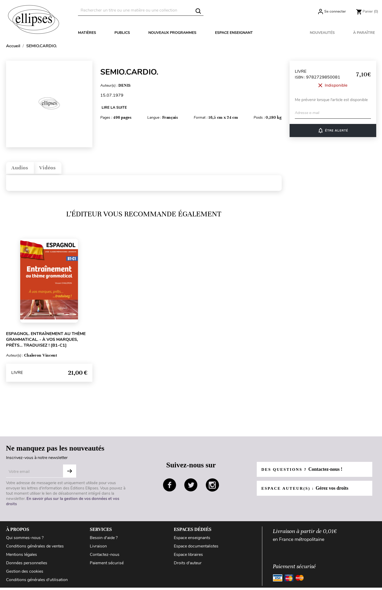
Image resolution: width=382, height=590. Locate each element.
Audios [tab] (22, 169)
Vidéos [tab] (54, 169)
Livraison (98, 548)
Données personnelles (26, 565)
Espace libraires (188, 557)
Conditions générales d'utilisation (37, 582)
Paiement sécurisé (107, 565)
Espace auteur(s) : (306, 490)
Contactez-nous (104, 557)
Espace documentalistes (196, 548)
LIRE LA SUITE (114, 107)
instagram (212, 487)
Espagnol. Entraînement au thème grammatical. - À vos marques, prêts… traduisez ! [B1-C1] (46, 342)
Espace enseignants (192, 540)
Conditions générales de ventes (35, 548)
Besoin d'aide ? (104, 540)
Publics (122, 32)
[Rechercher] (140, 10)
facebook (169, 487)
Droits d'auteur (188, 565)
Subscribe (69, 473)
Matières (87, 32)
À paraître (364, 32)
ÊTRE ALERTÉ (332, 130)
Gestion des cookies (24, 574)
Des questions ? (303, 471)
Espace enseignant (234, 32)
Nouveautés (322, 32)
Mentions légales (21, 557)
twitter (190, 487)
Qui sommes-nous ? (25, 540)
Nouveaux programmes (172, 32)
